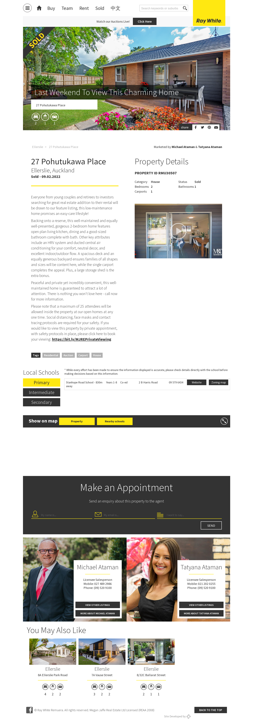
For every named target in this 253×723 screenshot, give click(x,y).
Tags (36, 355)
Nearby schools (114, 421)
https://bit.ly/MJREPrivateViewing (81, 339)
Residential (51, 355)
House (97, 355)
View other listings (97, 605)
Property (77, 421)
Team (67, 8)
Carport (83, 355)
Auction (68, 355)
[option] (126, 97)
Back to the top (210, 710)
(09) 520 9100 (103, 588)
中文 (115, 8)
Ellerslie (37, 147)
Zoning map (218, 382)
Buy (51, 8)
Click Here (145, 21)
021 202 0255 (206, 584)
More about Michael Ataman (97, 613)
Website (197, 382)
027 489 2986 (103, 584)
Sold (99, 8)
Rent (84, 8)
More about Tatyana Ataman (201, 613)
